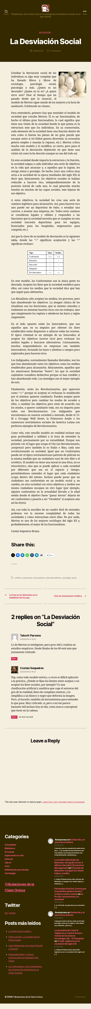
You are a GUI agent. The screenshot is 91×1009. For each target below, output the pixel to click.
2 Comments (55, 55)
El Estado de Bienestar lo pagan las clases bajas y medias (69, 876)
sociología (67, 582)
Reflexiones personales (17, 875)
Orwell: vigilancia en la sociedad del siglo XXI (67, 948)
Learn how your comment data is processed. (63, 807)
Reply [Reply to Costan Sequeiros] (14, 722)
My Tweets (10, 918)
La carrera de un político (19, 937)
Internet (9, 864)
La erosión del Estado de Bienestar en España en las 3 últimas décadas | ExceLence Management (69, 869)
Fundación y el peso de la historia (70, 846)
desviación (27, 582)
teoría (75, 582)
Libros (8, 868)
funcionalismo (40, 582)
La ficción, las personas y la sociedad (68, 902)
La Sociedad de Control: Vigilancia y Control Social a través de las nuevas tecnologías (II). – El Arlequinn (69, 940)
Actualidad (10, 850)
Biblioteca (10, 854)
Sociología (45, 36)
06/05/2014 (38, 55)
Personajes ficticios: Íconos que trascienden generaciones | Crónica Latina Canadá (70, 897)
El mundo (9, 857)
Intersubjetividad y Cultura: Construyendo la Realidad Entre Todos (23, 963)
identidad (51, 582)
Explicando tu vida (14, 861)
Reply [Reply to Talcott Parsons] (14, 664)
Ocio (7, 871)
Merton (59, 582)
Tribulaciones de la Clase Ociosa (22, 892)
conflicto (18, 582)
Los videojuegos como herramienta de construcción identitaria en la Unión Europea (25, 975)
